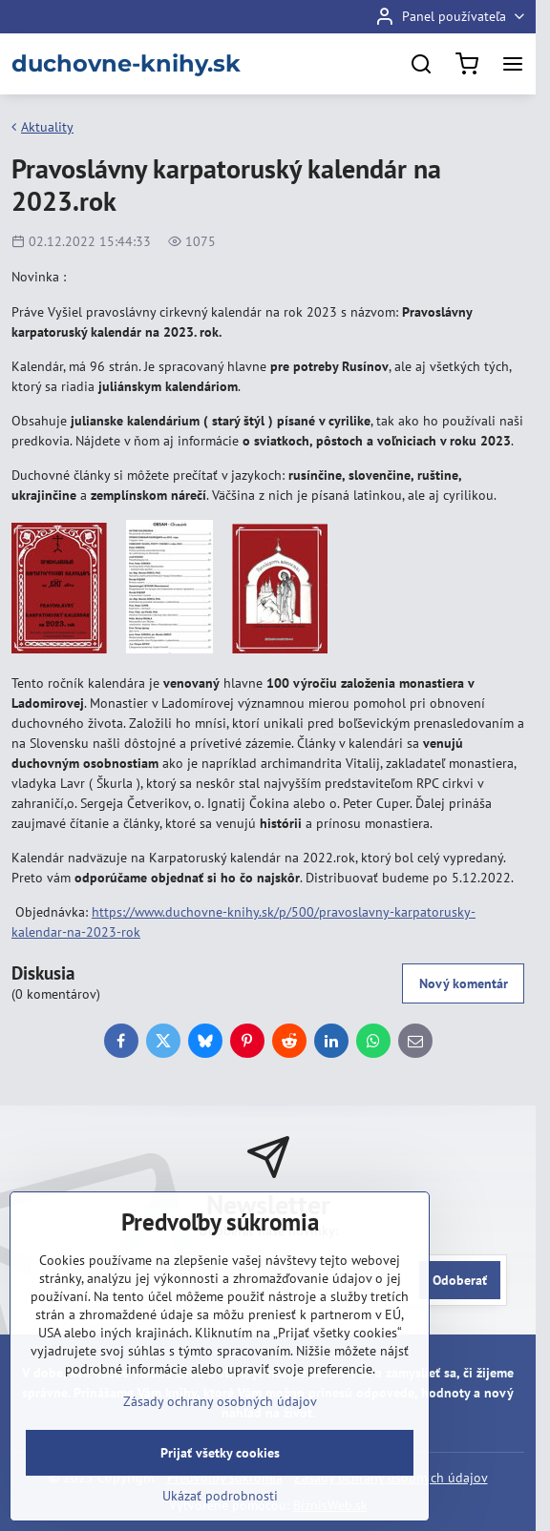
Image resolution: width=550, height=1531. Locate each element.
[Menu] (513, 64)
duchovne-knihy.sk (126, 63)
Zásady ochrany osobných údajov (220, 1401)
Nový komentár (463, 983)
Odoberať (460, 1280)
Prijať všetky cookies (220, 1452)
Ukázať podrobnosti (220, 1495)
